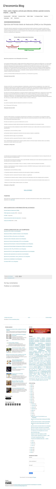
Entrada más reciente (8, 317)
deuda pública (40, 361)
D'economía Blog (13, 5)
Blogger (34, 477)
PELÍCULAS (16, 18)
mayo (32, 415)
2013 (31, 449)
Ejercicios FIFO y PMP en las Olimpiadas (12, 231)
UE (32, 380)
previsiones (45, 375)
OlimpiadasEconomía (46, 371)
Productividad (37, 376)
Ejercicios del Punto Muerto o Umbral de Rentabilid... (40, 421)
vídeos (37, 380)
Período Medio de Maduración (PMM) (11, 210)
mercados (49, 370)
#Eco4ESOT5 (48, 340)
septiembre (33, 408)
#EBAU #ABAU (41, 338)
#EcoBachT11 (31, 344)
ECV (45, 362)
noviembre (33, 405)
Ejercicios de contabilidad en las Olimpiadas (13, 258)
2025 (31, 386)
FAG (32, 365)
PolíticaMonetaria (32, 375)
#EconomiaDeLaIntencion (33, 350)
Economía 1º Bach (22, 16)
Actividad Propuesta (34, 354)
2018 (31, 397)
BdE (43, 355)
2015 (31, 402)
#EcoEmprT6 (31, 349)
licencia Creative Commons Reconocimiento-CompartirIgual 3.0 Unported (27, 484)
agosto (32, 410)
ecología (38, 362)
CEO (30, 356)
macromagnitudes (33, 370)
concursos (49, 356)
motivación (31, 371)
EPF (44, 364)
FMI (41, 365)
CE (50, 355)
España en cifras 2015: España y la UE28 (38, 433)
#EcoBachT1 (40, 343)
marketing (39, 370)
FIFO (36, 365)
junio (32, 413)
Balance (38, 355)
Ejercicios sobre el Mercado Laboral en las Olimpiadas (15, 238)
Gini (50, 365)
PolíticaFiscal (49, 374)
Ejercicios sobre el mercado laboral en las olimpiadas (41, 425)
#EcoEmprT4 (42, 348)
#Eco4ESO (42, 339)
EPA (42, 364)
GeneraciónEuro (46, 365)
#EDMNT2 (49, 350)
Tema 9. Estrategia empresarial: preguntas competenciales (18, 360)
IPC (29, 369)
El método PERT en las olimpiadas (11, 261)
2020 (31, 394)
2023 (31, 389)
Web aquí (12, 199)
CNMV (32, 356)
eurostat (49, 364)
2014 (31, 447)
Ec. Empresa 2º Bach (39, 16)
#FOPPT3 (37, 353)
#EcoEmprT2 (31, 348)
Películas (42, 373)
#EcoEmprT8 (48, 349)
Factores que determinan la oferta (18, 388)
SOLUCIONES (28, 190)
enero (32, 445)
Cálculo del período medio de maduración (12, 218)
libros (40, 369)
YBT (47, 380)
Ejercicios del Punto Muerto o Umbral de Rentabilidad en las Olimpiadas (18, 243)
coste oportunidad (40, 357)
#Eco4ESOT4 (42, 340)
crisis (32, 358)
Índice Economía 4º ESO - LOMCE (18, 347)
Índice (34, 368)
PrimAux (30, 376)
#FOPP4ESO (31, 353)
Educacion (49, 362)
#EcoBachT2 (43, 344)
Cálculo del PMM (7, 220)
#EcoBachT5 (37, 345)
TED (38, 378)
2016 (31, 400)
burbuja (45, 355)
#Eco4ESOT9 (48, 341)
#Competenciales (32, 338)
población (30, 374)
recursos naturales (47, 376)
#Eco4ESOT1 (48, 339)
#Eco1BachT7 (37, 339)
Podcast (35, 374)
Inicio (29, 317)
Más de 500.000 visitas (35, 432)
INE (38, 368)
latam (37, 369)
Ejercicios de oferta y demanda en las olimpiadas (40, 427)
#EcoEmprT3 (37, 348)
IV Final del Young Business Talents (37, 437)
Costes (44, 357)
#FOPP (49, 351)
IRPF (32, 369)
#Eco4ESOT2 (31, 340)
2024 (31, 388)
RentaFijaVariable (36, 377)
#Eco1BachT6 (31, 339)
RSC (43, 377)
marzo (32, 442)
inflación (40, 368)
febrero (32, 443)
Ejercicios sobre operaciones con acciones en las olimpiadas (16, 253)
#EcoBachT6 (42, 345)
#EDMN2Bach (42, 350)
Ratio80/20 (41, 376)
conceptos (45, 356)
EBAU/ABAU (6, 18)
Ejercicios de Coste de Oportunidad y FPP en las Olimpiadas (16, 241)
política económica (41, 374)
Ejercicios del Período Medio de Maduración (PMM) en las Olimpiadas (18, 246)
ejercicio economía (47, 363)
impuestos (30, 368)
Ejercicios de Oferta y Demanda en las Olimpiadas (14, 236)
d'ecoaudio (41, 358)
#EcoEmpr (42, 347)
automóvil (35, 355)
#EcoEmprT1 (48, 347)
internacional (48, 368)
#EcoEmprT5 (48, 348)
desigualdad (35, 361)
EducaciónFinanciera (32, 363)
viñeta (40, 380)
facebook (30, 365)
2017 (31, 399)
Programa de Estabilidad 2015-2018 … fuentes (39, 438)
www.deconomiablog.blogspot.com (20, 485)
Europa (46, 364)
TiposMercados (45, 378)
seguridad (49, 377)
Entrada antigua (49, 317)
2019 (31, 396)
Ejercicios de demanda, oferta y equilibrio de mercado (16, 354)
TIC (40, 378)
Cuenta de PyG (36, 358)
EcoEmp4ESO (34, 362)
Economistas (42, 362)
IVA (34, 369)
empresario (37, 364)
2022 (31, 391)
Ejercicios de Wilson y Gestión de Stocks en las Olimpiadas (16, 233)
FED (34, 365)
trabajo (49, 378)
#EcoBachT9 (36, 347)
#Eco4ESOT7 (37, 341)
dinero (44, 361)
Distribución (48, 361)
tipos (42, 378)
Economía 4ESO (7, 16)
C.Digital (48, 355)
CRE (29, 358)
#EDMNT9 (40, 351)
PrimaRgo (49, 375)
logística (43, 369)
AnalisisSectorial (31, 355)
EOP (11, 18)
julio (32, 411)
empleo (34, 364)
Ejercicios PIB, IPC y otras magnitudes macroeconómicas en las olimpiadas (19, 251)
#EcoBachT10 (48, 343)
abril (32, 440)
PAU (39, 373)
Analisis (41, 354)
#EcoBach (32, 343)
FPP (42, 365)
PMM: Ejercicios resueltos (9, 212)
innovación (44, 368)
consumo (30, 357)
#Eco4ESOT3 (37, 340)
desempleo (31, 361)
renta (32, 377)
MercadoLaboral (44, 370)
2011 (31, 452)
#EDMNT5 (35, 351)
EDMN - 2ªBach (30, 16)
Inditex (36, 368)
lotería (46, 369)
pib (47, 373)
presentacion (40, 375)
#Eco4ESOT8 (42, 341)
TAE (36, 378)
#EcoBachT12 (37, 344)
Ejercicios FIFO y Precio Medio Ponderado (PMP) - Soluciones (17, 381)
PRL (33, 376)
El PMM (5, 215)
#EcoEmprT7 (40, 349)
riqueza (40, 377)
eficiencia (41, 363)
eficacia (38, 363)
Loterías (49, 369)
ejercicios (31, 364)
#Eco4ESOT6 (31, 341)
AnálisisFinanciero (47, 354)
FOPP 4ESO (14, 16)
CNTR (34, 356)
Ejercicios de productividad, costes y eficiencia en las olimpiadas (17, 256)
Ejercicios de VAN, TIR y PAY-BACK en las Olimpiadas (15, 248)
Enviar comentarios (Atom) (14, 319)
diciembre (33, 403)
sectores (45, 377)
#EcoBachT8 (31, 347)
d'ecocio (45, 358)
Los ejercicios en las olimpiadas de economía (39, 430)
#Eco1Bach (48, 338)
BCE (41, 355)
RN (41, 377)
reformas (30, 377)
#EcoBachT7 (48, 345)
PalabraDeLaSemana (33, 373)
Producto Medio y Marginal (13, 342)
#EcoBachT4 (31, 345)
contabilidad (34, 357)
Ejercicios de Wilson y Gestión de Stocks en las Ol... (40, 429)
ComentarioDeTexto (39, 356)
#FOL (46, 351)
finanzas (38, 365)
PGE (45, 373)
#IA (40, 353)
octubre (32, 407)
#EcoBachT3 (48, 344)
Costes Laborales (48, 357)
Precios (36, 375)
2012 (31, 450)
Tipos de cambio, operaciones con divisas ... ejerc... (40, 435)
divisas (30, 362)
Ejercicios (46, 16)
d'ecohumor (36, 360)
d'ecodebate (49, 358)
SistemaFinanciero (32, 378)
